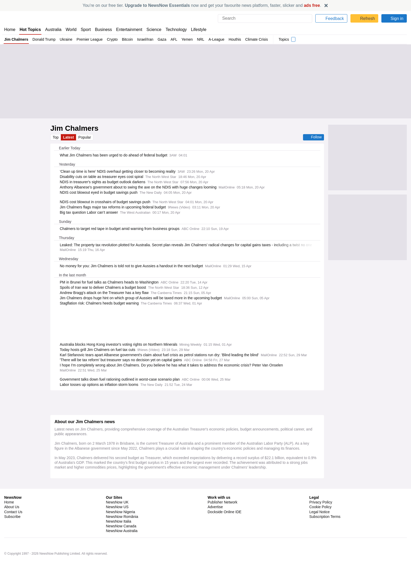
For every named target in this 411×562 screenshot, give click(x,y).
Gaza (163, 39)
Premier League (90, 39)
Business (103, 29)
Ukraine (66, 39)
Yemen (189, 39)
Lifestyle (197, 29)
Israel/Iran (146, 39)
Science (152, 29)
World (70, 29)
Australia (53, 29)
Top (56, 137)
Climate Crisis (258, 39)
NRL (202, 39)
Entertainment (128, 29)
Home (9, 29)
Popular (85, 137)
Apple (80, 522)
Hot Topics (30, 29)
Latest (68, 137)
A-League (218, 39)
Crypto (113, 39)
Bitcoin (128, 39)
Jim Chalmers (16, 39)
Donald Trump (44, 39)
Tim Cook (66, 522)
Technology (174, 29)
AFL (175, 39)
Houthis (236, 39)
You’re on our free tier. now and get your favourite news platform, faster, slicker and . (202, 5)
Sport (85, 29)
